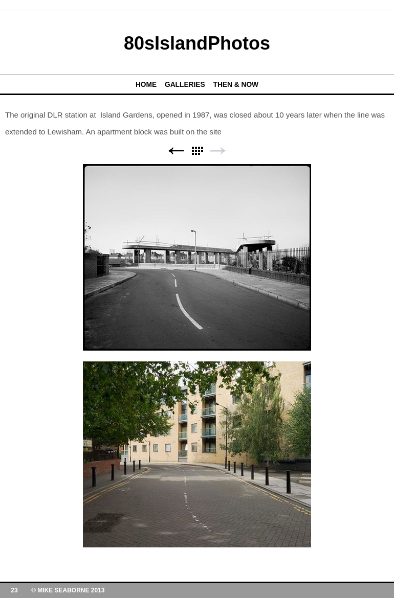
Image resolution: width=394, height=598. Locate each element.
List (197, 151)
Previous (176, 151)
